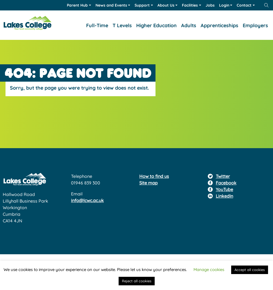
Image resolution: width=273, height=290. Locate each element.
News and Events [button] (111, 5)
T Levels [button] (122, 25)
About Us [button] (165, 5)
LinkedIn (224, 196)
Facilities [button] (190, 5)
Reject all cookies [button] (136, 281)
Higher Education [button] (156, 25)
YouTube (224, 189)
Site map (148, 183)
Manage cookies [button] (208, 269)
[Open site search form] (266, 5)
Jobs (210, 5)
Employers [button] (255, 25)
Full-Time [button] (97, 25)
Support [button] (142, 5)
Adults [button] (188, 25)
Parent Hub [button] (77, 5)
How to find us (154, 176)
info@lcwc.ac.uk (87, 200)
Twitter (223, 176)
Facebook (226, 183)
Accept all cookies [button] (249, 269)
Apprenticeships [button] (219, 25)
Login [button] (224, 5)
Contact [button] (244, 5)
